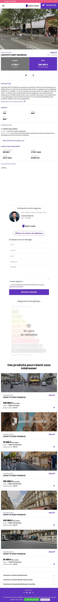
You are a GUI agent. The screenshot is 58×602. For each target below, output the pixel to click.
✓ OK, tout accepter (31, 599)
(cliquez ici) (20, 140)
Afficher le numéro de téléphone (29, 233)
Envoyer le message (29, 292)
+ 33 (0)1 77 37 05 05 (9, 1)
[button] (4, 29)
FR (55, 1)
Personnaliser (45, 599)
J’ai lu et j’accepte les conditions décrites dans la (26, 285)
